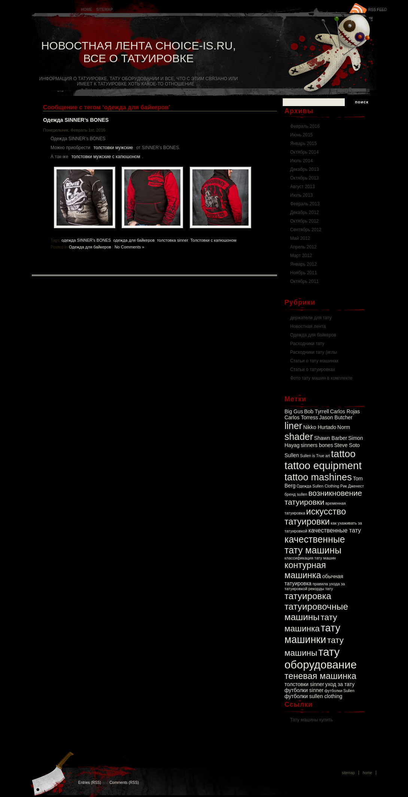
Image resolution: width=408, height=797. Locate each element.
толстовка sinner (172, 240)
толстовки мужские (113, 147)
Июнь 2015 (301, 135)
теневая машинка (320, 676)
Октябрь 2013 (304, 178)
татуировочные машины (316, 611)
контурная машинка (305, 570)
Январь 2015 (303, 143)
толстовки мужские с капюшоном (105, 156)
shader (298, 436)
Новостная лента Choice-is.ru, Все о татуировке (138, 51)
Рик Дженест (352, 486)
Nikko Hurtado (319, 427)
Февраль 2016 (305, 126)
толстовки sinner (304, 684)
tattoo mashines (318, 477)
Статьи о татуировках (312, 369)
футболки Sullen (339, 690)
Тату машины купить (311, 719)
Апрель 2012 (303, 247)
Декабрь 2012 (304, 212)
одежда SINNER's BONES (86, 240)
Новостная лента (308, 326)
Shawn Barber (330, 438)
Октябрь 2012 (304, 221)
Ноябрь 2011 (303, 272)
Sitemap (104, 9)
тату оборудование (320, 658)
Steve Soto (347, 445)
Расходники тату (307, 343)
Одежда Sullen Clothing (317, 486)
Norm (343, 427)
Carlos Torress (301, 417)
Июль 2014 (301, 160)
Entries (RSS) (89, 783)
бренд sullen (295, 494)
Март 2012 (301, 255)
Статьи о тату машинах (314, 360)
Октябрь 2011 (304, 281)
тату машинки (312, 633)
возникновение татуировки (323, 497)
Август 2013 (302, 186)
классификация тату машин (310, 558)
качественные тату (334, 530)
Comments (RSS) (123, 783)
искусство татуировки (315, 516)
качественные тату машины (314, 544)
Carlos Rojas (345, 411)
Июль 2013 (301, 195)
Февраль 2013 (305, 203)
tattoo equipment (323, 465)
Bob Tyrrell (316, 411)
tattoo (343, 453)
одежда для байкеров (134, 240)
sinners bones (317, 445)
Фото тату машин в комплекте (321, 378)
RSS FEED (377, 9)
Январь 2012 (303, 264)
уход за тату (340, 684)
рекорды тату (320, 588)
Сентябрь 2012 (306, 229)
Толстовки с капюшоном (213, 240)
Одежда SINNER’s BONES (76, 120)
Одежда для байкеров (90, 247)
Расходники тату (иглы (313, 352)
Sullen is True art (315, 455)
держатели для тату (311, 317)
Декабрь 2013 (304, 169)
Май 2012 (300, 238)
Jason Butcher (335, 417)
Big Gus (293, 411)
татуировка (307, 596)
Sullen (291, 455)
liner (293, 425)
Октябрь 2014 (304, 152)
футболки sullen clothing (313, 696)
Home (86, 9)
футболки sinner (303, 690)
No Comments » (129, 247)
